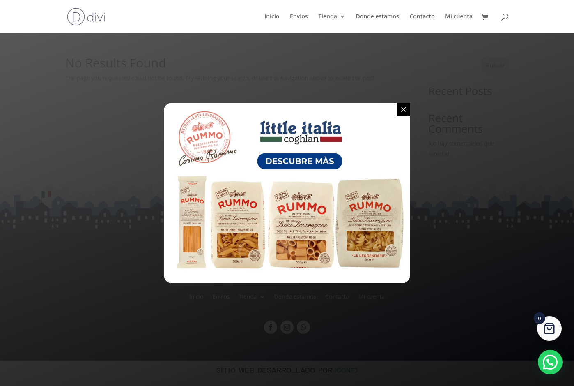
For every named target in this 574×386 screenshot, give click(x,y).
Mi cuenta (459, 17)
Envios (299, 17)
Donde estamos (377, 17)
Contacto (421, 17)
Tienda (327, 17)
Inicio (271, 17)
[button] (550, 362)
